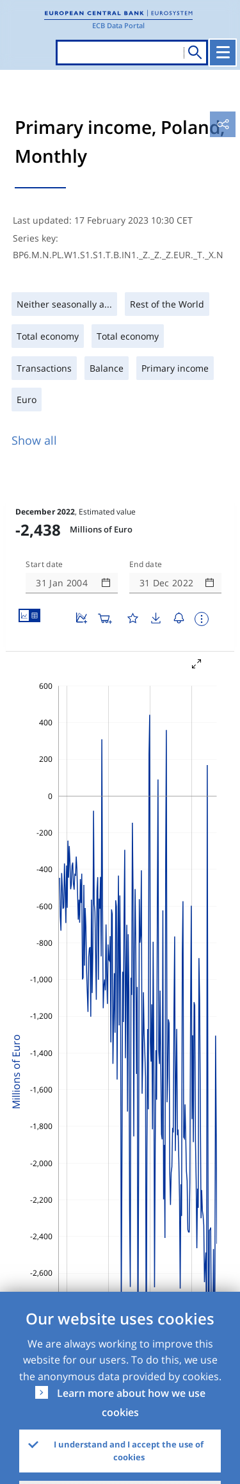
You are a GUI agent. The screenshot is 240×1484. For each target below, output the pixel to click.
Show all (34, 440)
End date (146, 564)
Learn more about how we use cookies (131, 1402)
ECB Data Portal (118, 25)
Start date (44, 564)
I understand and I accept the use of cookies (129, 1451)
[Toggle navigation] (223, 52)
